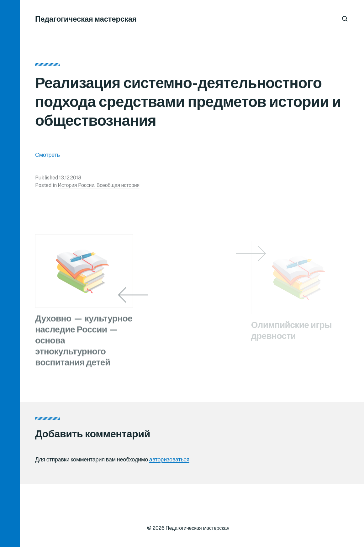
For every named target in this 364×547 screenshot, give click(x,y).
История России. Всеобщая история (99, 187)
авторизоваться (169, 459)
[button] (10, 273)
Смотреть (47, 156)
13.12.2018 (70, 179)
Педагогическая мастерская (86, 19)
